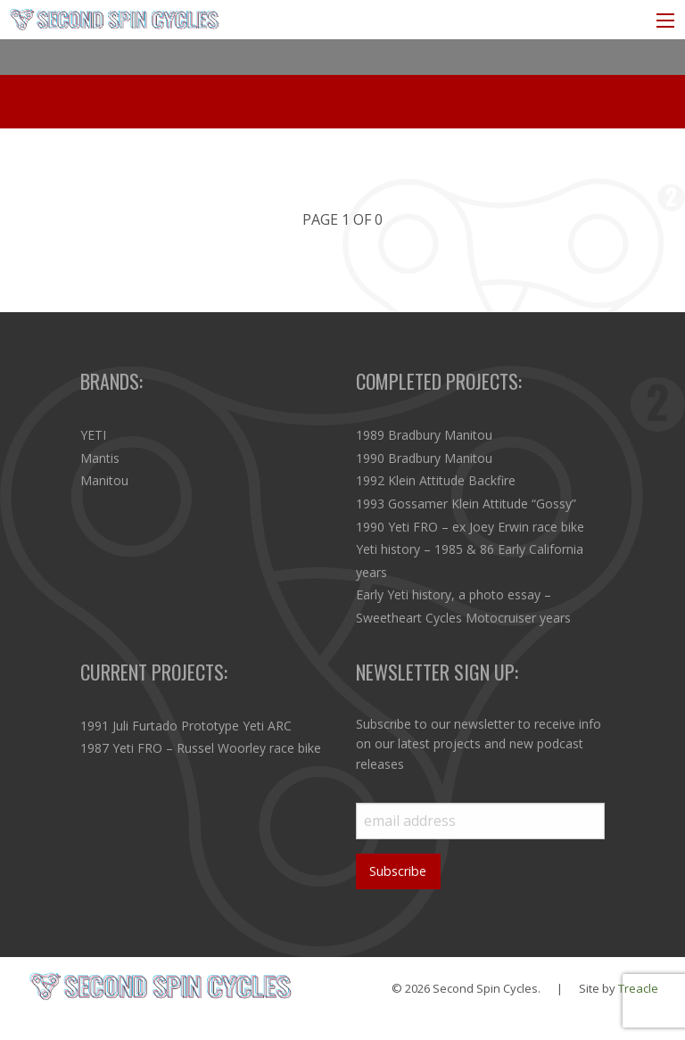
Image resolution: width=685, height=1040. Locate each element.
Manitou (104, 480)
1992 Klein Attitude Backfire (436, 480)
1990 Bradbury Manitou (424, 458)
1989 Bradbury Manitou (424, 434)
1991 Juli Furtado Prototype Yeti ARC (186, 725)
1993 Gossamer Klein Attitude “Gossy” (466, 503)
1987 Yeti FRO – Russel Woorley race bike (200, 747)
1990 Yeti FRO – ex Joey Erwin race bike (470, 526)
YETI (93, 434)
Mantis (100, 458)
